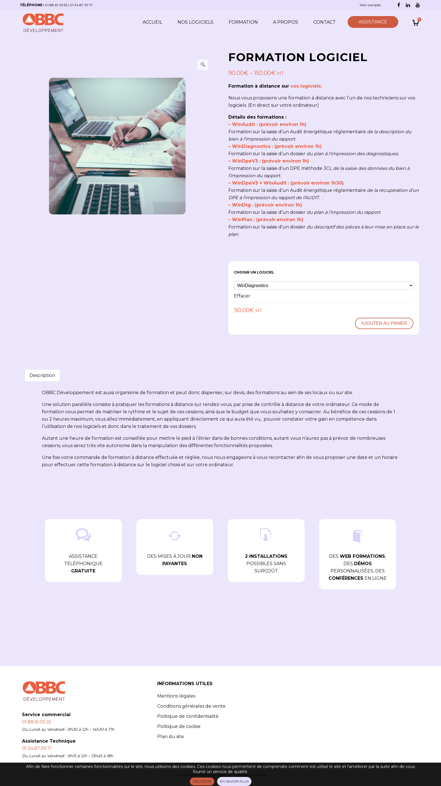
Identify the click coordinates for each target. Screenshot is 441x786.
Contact (324, 22)
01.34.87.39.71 (36, 748)
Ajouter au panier (384, 323)
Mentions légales (176, 696)
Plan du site (170, 736)
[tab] (42, 376)
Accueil (152, 22)
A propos (285, 22)
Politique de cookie (179, 726)
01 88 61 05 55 (56, 5)
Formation (243, 22)
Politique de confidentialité (188, 716)
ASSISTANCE (373, 22)
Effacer (242, 296)
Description (42, 375)
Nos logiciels (195, 22)
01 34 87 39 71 (81, 5)
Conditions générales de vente (191, 706)
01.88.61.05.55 (36, 722)
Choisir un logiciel (254, 272)
